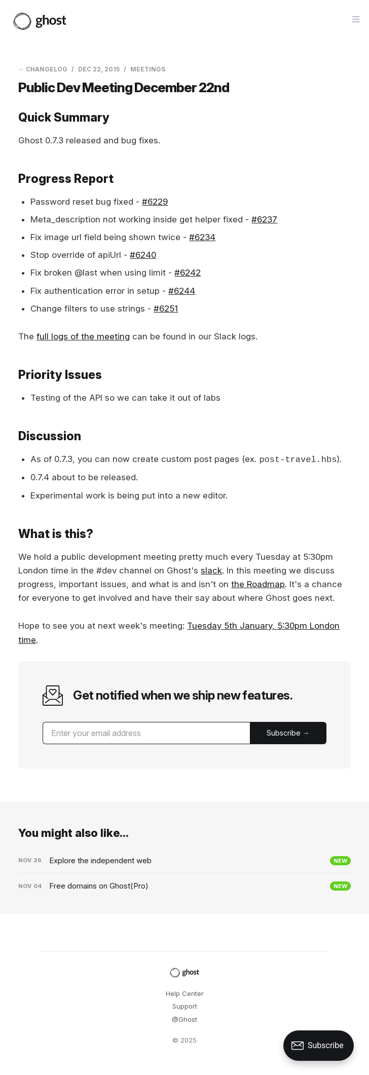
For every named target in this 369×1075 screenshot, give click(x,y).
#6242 (187, 272)
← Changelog (42, 69)
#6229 (155, 202)
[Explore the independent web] (184, 860)
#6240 (143, 255)
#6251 (166, 308)
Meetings (147, 69)
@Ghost (184, 1019)
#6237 (264, 219)
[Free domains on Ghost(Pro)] (184, 886)
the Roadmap (258, 584)
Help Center (185, 993)
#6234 (202, 237)
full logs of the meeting (83, 336)
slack (211, 570)
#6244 (181, 291)
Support (184, 1006)
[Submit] (288, 733)
